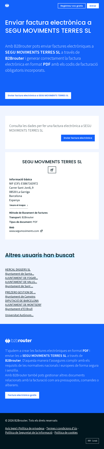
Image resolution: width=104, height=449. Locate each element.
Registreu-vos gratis (72, 5)
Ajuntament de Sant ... (19, 286)
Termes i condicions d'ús (61, 428)
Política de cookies (66, 432)
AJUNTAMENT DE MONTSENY (23, 305)
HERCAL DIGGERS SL (17, 269)
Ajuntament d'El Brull (18, 309)
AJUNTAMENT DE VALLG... (21, 282)
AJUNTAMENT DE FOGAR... (21, 278)
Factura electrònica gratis (22, 395)
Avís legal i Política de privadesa (24, 428)
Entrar (93, 5)
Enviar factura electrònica (78, 138)
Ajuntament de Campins (20, 296)
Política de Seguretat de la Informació (28, 432)
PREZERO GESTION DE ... (20, 292)
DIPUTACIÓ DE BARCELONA (22, 300)
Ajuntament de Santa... (19, 274)
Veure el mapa (17, 205)
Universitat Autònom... (19, 315)
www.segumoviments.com (24, 231)
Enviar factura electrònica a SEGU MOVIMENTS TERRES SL (38, 95)
